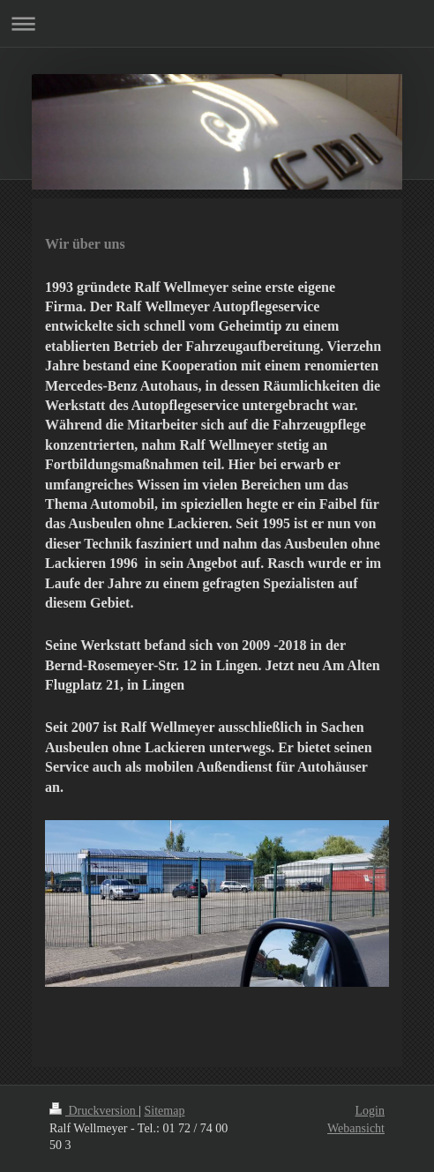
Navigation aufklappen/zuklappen (217, 23)
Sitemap (165, 1110)
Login (370, 1110)
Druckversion (93, 1110)
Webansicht (356, 1128)
